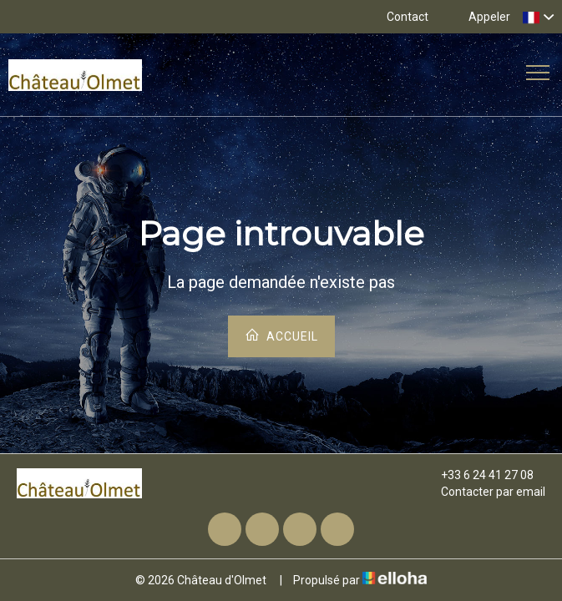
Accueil (281, 335)
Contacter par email (483, 491)
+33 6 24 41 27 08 (478, 474)
